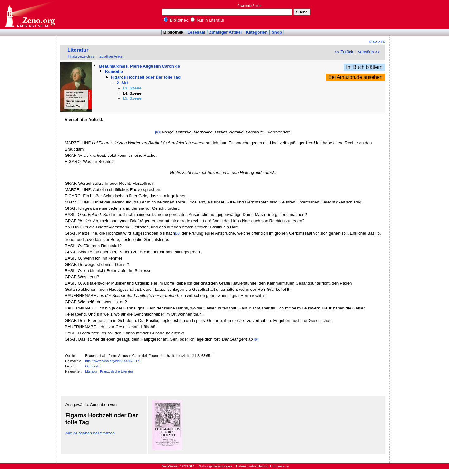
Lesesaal (196, 32)
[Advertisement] (420, 14)
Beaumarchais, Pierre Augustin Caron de (139, 66)
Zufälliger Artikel (225, 32)
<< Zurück (344, 52)
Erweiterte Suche (249, 5)
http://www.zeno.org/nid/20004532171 (113, 361)
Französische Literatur (116, 371)
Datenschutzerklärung (252, 466)
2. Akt (122, 82)
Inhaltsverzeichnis (81, 56)
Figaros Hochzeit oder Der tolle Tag (146, 77)
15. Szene (132, 98)
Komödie (114, 71)
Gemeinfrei (93, 366)
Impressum (281, 466)
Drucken (377, 42)
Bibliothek (176, 20)
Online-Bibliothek (29, 14)
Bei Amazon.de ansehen (355, 77)
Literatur (78, 50)
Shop (277, 32)
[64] (256, 339)
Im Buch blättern (364, 67)
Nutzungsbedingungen (215, 466)
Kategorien (257, 32)
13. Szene (132, 88)
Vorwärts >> (369, 52)
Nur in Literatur (207, 20)
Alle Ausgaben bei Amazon (90, 433)
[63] (158, 132)
